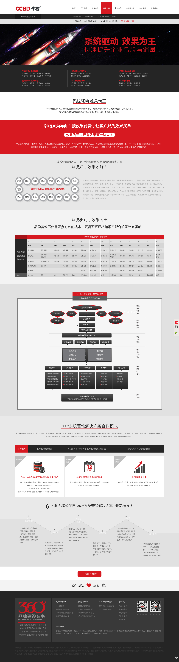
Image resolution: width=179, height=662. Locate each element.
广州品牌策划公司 (39, 648)
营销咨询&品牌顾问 (30, 81)
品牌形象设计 (89, 16)
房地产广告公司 (47, 654)
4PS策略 (47, 83)
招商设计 (129, 83)
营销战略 (40, 83)
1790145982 (111, 631)
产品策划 (88, 73)
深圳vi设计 (63, 651)
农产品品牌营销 (120, 651)
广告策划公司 (139, 648)
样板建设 (25, 85)
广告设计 (129, 76)
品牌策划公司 (22, 651)
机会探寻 (40, 76)
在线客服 (176, 324)
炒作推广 (88, 85)
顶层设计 (32, 83)
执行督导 (47, 85)
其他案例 (122, 619)
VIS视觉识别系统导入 (86, 609)
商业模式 (88, 83)
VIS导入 (128, 73)
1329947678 (81, 631)
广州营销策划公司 (53, 648)
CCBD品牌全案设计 (85, 606)
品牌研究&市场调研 (30, 71)
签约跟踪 (137, 85)
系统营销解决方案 (127, 21)
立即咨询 (89, 574)
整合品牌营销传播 (91, 21)
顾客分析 (25, 76)
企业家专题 (86, 76)
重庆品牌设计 (53, 651)
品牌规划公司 (149, 648)
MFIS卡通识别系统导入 (86, 616)
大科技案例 (123, 616)
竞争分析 (40, 73)
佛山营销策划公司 (34, 654)
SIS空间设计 (137, 73)
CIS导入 (121, 73)
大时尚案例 (123, 613)
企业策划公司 (76, 648)
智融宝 (114, 16)
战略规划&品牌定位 (79, 71)
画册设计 (137, 76)
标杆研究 (47, 73)
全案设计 (145, 76)
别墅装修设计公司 (96, 651)
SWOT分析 (48, 76)
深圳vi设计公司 (83, 651)
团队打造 (40, 85)
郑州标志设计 (69, 654)
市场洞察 (32, 73)
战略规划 (73, 73)
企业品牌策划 (72, 651)
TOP (176, 658)
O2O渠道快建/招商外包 (109, 21)
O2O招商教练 (124, 81)
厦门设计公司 (58, 654)
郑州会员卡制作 (80, 654)
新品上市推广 (118, 648)
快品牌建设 (77, 21)
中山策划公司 (32, 651)
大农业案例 (123, 606)
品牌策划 (81, 73)
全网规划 (73, 83)
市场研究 (25, 83)
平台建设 (80, 85)
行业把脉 (25, 73)
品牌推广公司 (65, 648)
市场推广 (32, 85)
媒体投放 (137, 83)
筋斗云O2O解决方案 (107, 606)
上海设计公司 (22, 654)
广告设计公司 (97, 648)
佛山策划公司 (43, 651)
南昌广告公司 (108, 651)
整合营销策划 (128, 648)
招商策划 (122, 83)
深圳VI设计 (28, 648)
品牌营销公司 (86, 648)
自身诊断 (32, 76)
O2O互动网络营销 (103, 16)
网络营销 (81, 83)
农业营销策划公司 (133, 651)
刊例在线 (90, 654)
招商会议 (129, 85)
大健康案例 (123, 609)
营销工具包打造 (76, 76)
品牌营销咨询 (77, 16)
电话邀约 (122, 85)
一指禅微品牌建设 (106, 609)
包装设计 (122, 76)
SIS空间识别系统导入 (86, 613)
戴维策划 (148, 651)
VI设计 (142, 651)
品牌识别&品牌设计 (127, 71)
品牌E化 (73, 85)
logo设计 (145, 73)
